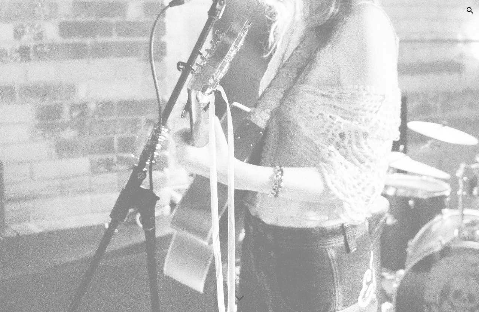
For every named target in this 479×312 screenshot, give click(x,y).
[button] (470, 10)
